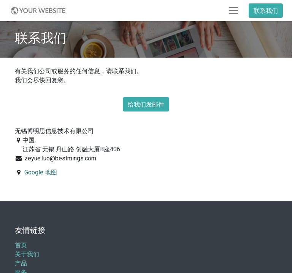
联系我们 (266, 10)
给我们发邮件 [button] (146, 104)
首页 (21, 245)
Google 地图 (40, 172)
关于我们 (27, 254)
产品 (21, 263)
